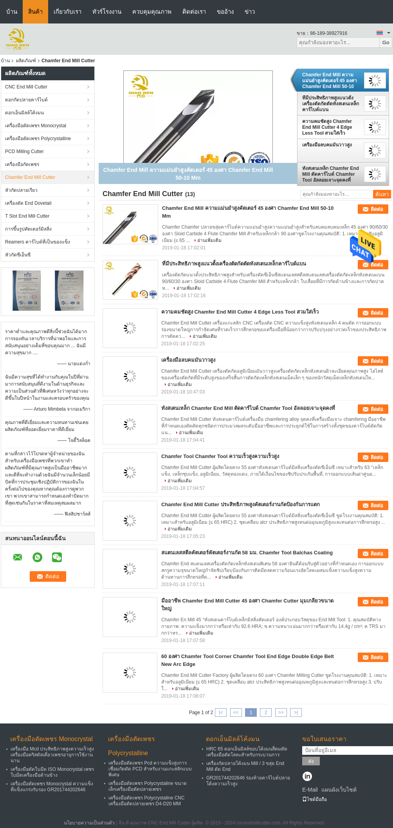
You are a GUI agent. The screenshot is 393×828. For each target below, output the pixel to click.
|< (221, 712)
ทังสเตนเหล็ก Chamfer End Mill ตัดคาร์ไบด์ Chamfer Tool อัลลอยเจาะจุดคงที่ (330, 174)
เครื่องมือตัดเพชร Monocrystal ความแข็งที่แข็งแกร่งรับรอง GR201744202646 (52, 786)
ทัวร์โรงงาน (106, 11)
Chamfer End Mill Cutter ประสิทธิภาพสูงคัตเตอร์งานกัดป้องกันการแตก (240, 504)
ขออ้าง (225, 11)
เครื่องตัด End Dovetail (28, 203)
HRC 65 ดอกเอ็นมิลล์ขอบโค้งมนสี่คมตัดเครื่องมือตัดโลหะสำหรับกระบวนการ (246, 752)
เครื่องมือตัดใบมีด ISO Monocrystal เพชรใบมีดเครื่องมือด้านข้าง (52, 772)
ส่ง (311, 761)
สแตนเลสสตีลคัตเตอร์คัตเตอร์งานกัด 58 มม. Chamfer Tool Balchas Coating (247, 553)
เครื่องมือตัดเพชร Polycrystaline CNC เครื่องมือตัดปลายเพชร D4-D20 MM (146, 800)
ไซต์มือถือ (314, 799)
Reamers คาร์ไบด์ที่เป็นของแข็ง (37, 242)
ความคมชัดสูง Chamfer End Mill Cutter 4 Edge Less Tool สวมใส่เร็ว (327, 127)
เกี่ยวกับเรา (67, 11)
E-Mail (310, 790)
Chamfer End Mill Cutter (30, 177)
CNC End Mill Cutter (26, 87)
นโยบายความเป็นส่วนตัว (89, 823)
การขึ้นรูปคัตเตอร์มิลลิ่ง (28, 229)
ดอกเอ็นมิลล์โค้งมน (24, 112)
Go (385, 42)
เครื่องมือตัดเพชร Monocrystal (35, 125)
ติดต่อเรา (194, 11)
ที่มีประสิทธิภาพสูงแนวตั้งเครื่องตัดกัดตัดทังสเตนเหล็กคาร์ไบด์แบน (330, 103)
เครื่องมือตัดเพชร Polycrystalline (38, 138)
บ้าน (11, 11)
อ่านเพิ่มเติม (209, 240)
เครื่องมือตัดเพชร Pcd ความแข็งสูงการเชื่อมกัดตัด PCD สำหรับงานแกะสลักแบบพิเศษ (150, 768)
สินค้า (35, 11)
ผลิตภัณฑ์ (26, 60)
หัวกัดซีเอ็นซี (18, 255)
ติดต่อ (377, 209)
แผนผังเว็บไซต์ (339, 790)
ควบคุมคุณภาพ (151, 11)
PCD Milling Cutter (24, 151)
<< (236, 712)
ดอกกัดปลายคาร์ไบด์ (26, 100)
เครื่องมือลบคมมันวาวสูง (327, 145)
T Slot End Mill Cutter (27, 216)
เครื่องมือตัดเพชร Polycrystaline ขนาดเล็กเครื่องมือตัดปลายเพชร (147, 786)
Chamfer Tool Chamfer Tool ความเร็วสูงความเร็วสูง (220, 456)
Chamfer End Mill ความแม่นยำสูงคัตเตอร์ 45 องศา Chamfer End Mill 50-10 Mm (329, 80)
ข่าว (250, 11)
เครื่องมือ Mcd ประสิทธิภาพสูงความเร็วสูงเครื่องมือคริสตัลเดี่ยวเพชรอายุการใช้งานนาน (52, 754)
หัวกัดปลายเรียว (21, 190)
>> (281, 712)
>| (296, 712)
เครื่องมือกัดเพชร (22, 164)
